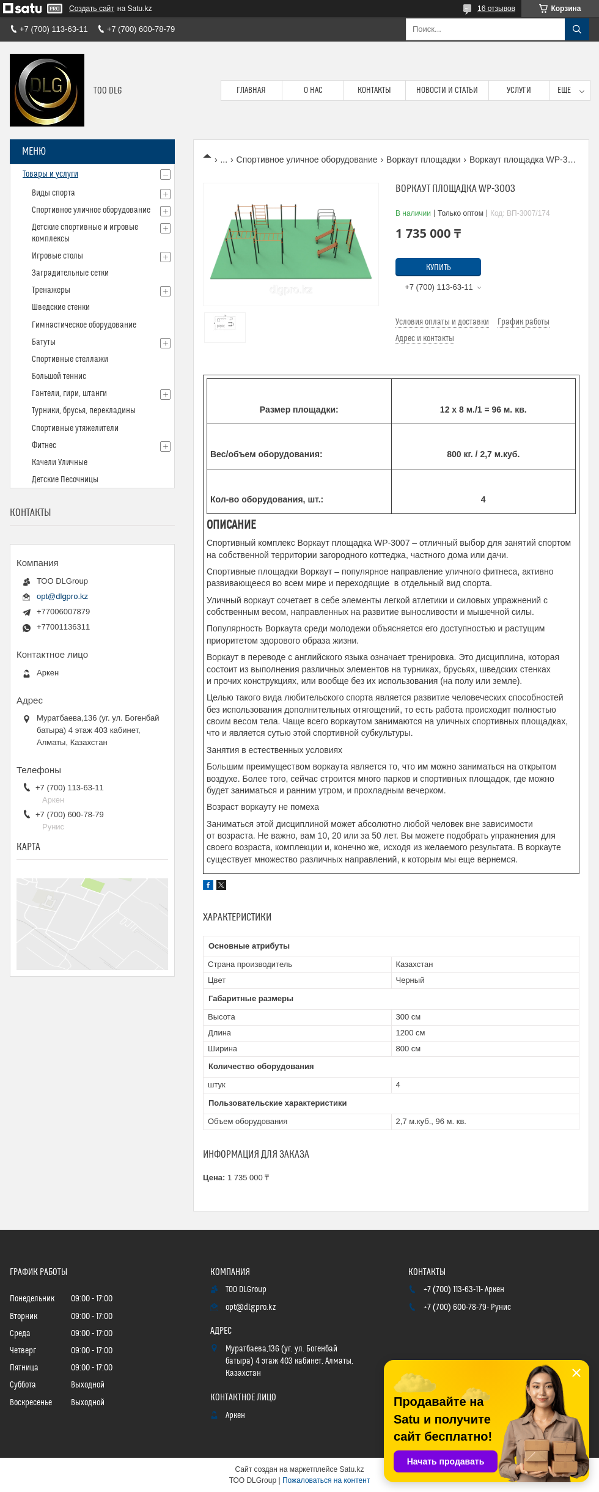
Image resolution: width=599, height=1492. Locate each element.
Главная (251, 90)
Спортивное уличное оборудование (307, 159)
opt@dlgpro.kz (62, 596)
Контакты (374, 90)
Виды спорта (53, 193)
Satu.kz (351, 1469)
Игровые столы (57, 256)
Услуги (519, 90)
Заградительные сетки (70, 273)
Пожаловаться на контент (326, 1480)
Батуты (44, 342)
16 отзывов (496, 8)
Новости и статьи (447, 90)
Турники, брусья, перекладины (84, 411)
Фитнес (44, 445)
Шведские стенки (61, 307)
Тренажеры (51, 290)
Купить (438, 268)
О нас (313, 90)
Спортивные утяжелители (75, 428)
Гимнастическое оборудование (84, 325)
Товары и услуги (50, 174)
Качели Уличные (59, 463)
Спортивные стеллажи (70, 359)
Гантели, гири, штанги (69, 394)
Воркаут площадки (423, 159)
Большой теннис (59, 376)
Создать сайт (91, 8)
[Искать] (577, 29)
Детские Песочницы (65, 480)
